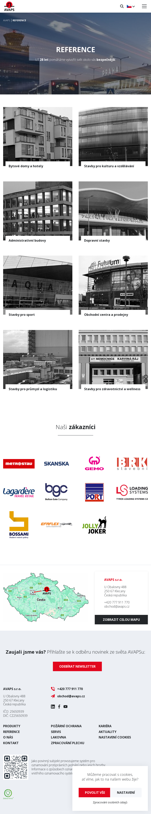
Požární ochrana (66, 726)
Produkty (11, 726)
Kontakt (11, 743)
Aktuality (107, 732)
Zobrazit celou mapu (121, 619)
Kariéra (105, 726)
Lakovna (58, 737)
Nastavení (126, 792)
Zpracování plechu (67, 743)
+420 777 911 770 (117, 602)
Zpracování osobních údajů (110, 802)
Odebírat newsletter (77, 666)
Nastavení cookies (115, 737)
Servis (56, 732)
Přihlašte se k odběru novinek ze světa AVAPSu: (75, 652)
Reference (11, 732)
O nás (8, 737)
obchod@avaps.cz (116, 606)
